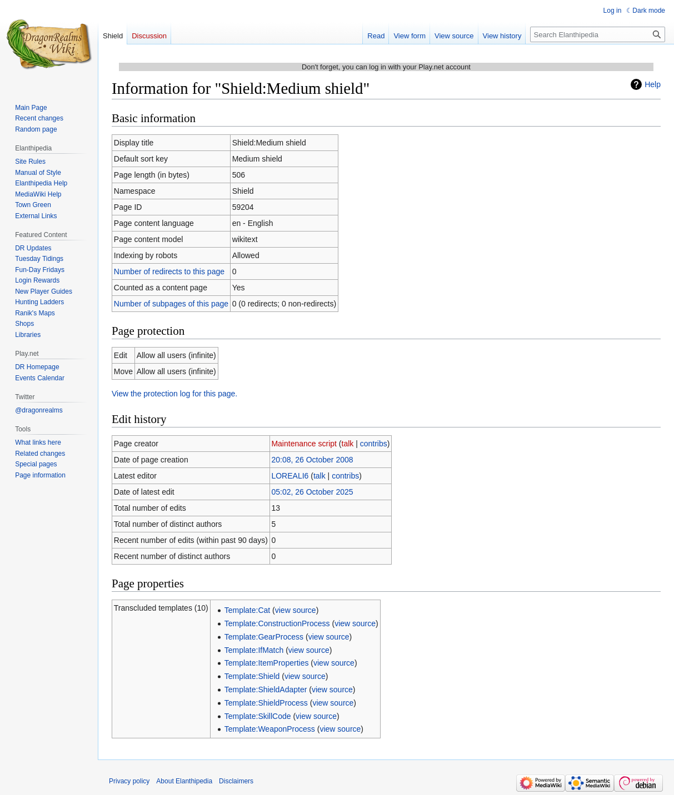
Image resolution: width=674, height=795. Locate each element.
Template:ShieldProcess (266, 702)
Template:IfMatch (254, 650)
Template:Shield (252, 676)
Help (653, 84)
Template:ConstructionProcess (277, 623)
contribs (373, 443)
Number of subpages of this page (171, 303)
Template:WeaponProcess (269, 728)
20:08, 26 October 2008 (312, 459)
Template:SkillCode (257, 716)
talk (348, 443)
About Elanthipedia (184, 781)
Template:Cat (247, 610)
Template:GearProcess (263, 636)
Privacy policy (129, 781)
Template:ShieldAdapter (265, 689)
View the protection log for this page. (174, 393)
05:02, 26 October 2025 (312, 491)
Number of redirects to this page (169, 271)
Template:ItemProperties (266, 662)
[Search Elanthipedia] (597, 34)
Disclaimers (236, 781)
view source (295, 610)
